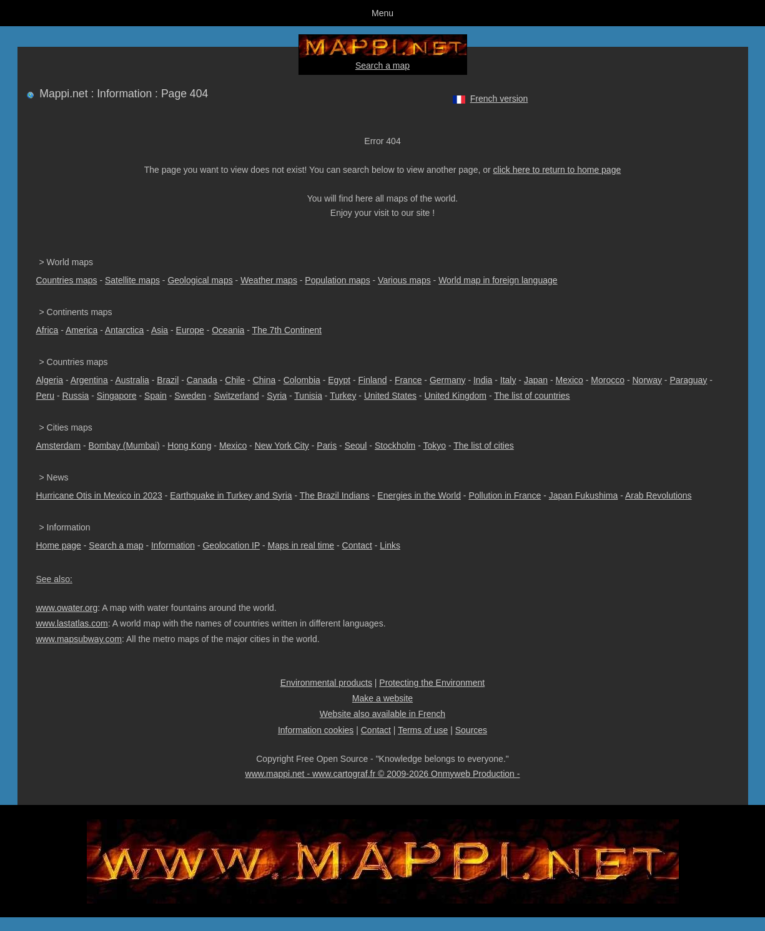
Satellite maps (132, 280)
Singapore (117, 396)
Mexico (569, 380)
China (264, 380)
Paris (327, 446)
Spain (155, 396)
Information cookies (315, 730)
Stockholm (395, 446)
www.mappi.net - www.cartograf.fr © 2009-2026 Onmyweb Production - (382, 774)
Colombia (302, 380)
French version (499, 99)
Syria (277, 396)
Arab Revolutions (658, 495)
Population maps (337, 280)
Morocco (607, 380)
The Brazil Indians (335, 495)
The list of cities (483, 446)
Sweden (190, 396)
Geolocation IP (231, 545)
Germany (448, 380)
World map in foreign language (497, 280)
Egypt (339, 380)
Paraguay (688, 380)
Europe (190, 330)
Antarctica (124, 330)
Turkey (343, 396)
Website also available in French (382, 714)
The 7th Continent (287, 330)
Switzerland (236, 396)
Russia (75, 396)
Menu (382, 13)
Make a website (382, 698)
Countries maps (66, 280)
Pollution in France (504, 495)
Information (173, 545)
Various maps (404, 280)
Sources (471, 730)
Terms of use (423, 730)
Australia (132, 380)
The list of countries (532, 396)
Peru (45, 396)
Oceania (228, 330)
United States (390, 396)
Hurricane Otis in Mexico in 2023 (99, 495)
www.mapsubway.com (79, 639)
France (408, 380)
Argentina (89, 380)
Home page (58, 545)
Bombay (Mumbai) (124, 446)
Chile (235, 380)
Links (390, 545)
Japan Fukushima (583, 495)
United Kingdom (455, 396)
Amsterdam (58, 446)
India (482, 380)
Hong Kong (189, 446)
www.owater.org (67, 608)
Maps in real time (301, 545)
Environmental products (326, 683)
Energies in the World (419, 495)
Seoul (356, 446)
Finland (372, 380)
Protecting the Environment (432, 683)
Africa (47, 330)
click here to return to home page (557, 170)
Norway (646, 380)
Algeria (50, 380)
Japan (536, 380)
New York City (282, 446)
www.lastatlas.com (72, 623)
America (81, 330)
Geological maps (199, 280)
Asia (159, 330)
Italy (508, 380)
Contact (357, 545)
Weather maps (268, 280)
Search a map (382, 66)
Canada (202, 380)
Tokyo (434, 446)
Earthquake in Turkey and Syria (231, 495)
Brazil (168, 380)
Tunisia (308, 396)
